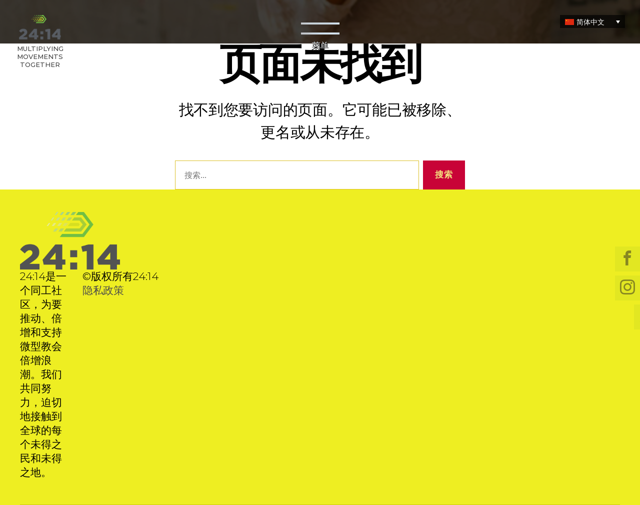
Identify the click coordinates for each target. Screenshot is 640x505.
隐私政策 (103, 290)
